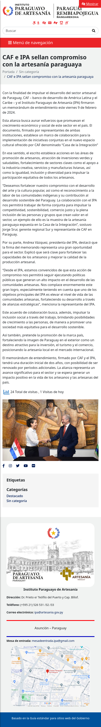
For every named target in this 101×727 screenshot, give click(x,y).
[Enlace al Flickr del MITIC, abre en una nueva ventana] (33, 465)
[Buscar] (45, 31)
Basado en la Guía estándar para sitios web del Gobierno (51, 718)
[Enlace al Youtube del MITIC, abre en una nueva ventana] (26, 465)
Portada (8, 72)
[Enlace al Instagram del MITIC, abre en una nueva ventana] (10, 465)
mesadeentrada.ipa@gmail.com (53, 641)
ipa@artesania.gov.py (48, 612)
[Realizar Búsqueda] (94, 31)
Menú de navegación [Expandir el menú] (30, 42)
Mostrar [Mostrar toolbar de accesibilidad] (90, 4)
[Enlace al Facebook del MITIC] (3, 465)
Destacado (15, 496)
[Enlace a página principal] (50, 10)
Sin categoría (29, 72)
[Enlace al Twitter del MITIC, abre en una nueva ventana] (18, 465)
